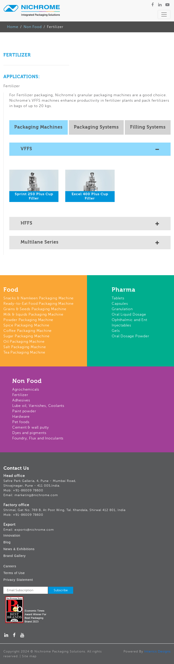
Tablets (118, 298)
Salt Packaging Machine (24, 347)
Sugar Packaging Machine (26, 336)
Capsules (120, 304)
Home (12, 27)
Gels (116, 331)
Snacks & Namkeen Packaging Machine (38, 298)
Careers (9, 566)
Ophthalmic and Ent (129, 320)
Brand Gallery (14, 556)
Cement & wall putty (30, 427)
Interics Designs (157, 651)
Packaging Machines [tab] (38, 127)
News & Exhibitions (19, 549)
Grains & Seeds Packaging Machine (34, 309)
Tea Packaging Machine (24, 352)
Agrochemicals (25, 389)
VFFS (90, 149)
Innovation (11, 535)
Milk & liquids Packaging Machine (33, 314)
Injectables (121, 325)
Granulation (122, 309)
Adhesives (21, 400)
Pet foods (20, 422)
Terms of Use (14, 573)
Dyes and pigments (29, 433)
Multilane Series (90, 243)
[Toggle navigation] (164, 14)
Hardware (21, 417)
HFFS (90, 224)
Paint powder (24, 411)
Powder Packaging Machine (28, 320)
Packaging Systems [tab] (96, 127)
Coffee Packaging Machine (27, 331)
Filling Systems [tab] (148, 127)
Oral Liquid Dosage (129, 314)
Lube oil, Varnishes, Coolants (38, 406)
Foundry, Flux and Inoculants (37, 438)
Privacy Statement (18, 580)
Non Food (33, 27)
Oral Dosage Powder (130, 336)
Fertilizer (20, 395)
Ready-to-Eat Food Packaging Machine (38, 304)
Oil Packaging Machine (24, 342)
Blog (7, 542)
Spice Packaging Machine (26, 325)
